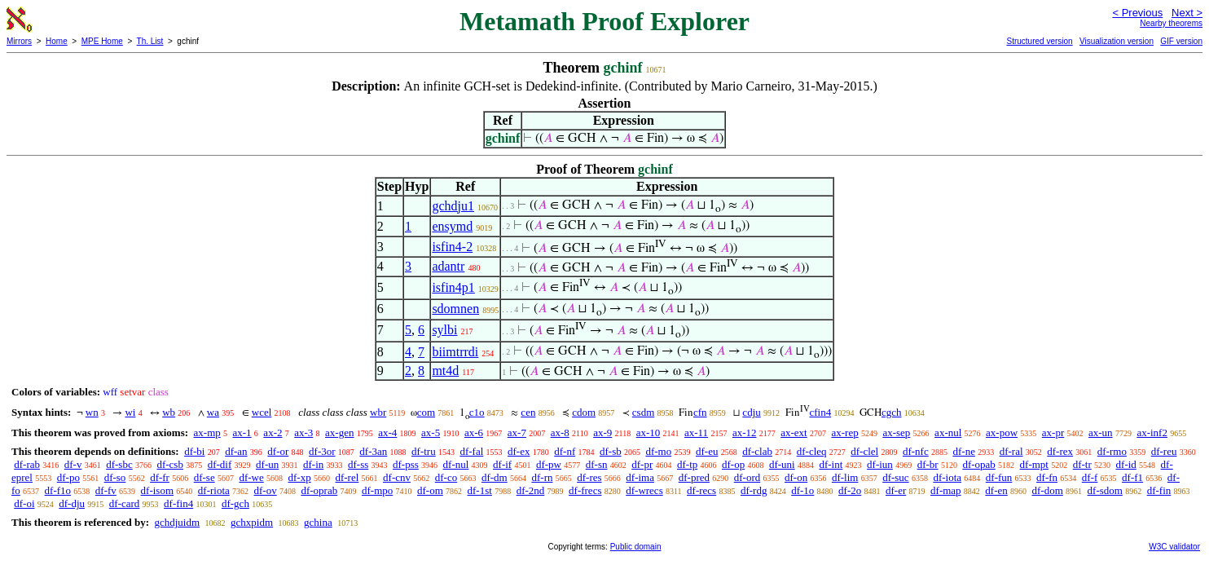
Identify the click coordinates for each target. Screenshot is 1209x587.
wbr (378, 412)
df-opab (978, 464)
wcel (262, 412)
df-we (251, 477)
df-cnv (397, 477)
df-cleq (812, 451)
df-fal (471, 451)
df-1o (802, 490)
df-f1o (58, 490)
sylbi (444, 330)
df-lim (845, 477)
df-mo (658, 451)
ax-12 (744, 432)
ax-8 (560, 432)
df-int (830, 464)
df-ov (265, 490)
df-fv (106, 490)
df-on (796, 477)
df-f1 (1132, 477)
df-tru (423, 451)
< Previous (1137, 13)
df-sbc (119, 464)
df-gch (235, 503)
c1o (477, 412)
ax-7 (517, 432)
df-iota (947, 477)
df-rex (1060, 451)
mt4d (445, 370)
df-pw (548, 464)
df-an (236, 451)
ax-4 (387, 432)
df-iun (880, 464)
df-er (896, 490)
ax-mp (207, 432)
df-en (996, 490)
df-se (204, 477)
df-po (68, 477)
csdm (643, 412)
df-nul (456, 464)
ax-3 (303, 432)
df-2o (849, 490)
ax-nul (947, 432)
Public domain (636, 546)
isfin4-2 (452, 247)
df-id (1126, 464)
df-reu (1164, 451)
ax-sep (896, 432)
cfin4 (821, 412)
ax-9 (602, 432)
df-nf (564, 451)
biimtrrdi (455, 352)
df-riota (214, 490)
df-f (1090, 477)
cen (528, 412)
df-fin (1159, 490)
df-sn (597, 464)
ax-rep (844, 432)
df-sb (611, 451)
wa (213, 412)
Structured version (1039, 41)
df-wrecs (644, 490)
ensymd (452, 226)
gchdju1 (453, 206)
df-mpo (377, 490)
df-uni (782, 464)
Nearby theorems (1171, 23)
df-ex (519, 451)
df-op (733, 464)
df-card (124, 503)
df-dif (220, 464)
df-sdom (1105, 490)
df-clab (757, 451)
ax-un (1100, 432)
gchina (318, 522)
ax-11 (696, 432)
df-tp (687, 464)
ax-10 (648, 432)
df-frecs (585, 490)
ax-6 (473, 432)
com (426, 412)
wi (130, 412)
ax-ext (793, 432)
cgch (891, 412)
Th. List (150, 41)
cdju (751, 412)
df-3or (322, 451)
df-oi (24, 503)
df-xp (299, 477)
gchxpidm (252, 522)
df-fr (159, 477)
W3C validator (1174, 546)
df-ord (747, 477)
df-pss (406, 464)
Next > (1187, 13)
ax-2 (272, 432)
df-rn (541, 477)
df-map (945, 490)
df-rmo (1112, 451)
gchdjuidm (177, 522)
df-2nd (531, 490)
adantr (448, 266)
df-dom (1047, 490)
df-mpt (1034, 464)
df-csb (169, 464)
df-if (502, 464)
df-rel (346, 477)
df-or (277, 451)
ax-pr (1053, 432)
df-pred (694, 477)
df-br (928, 464)
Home (57, 41)
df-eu (707, 451)
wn (92, 412)
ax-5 (430, 432)
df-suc (895, 477)
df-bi (194, 451)
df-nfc (916, 451)
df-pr (642, 464)
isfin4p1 (453, 287)
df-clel (864, 451)
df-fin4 (178, 503)
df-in (313, 464)
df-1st (480, 490)
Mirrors (19, 41)
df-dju (72, 503)
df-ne (963, 451)
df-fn (1046, 477)
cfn (700, 412)
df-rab (27, 464)
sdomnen (455, 309)
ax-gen (339, 432)
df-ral (1011, 451)
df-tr (1082, 464)
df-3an (373, 451)
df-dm (494, 477)
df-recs (701, 490)
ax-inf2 (1151, 432)
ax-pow (1002, 432)
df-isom (157, 490)
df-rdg (754, 490)
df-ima (640, 477)
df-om (430, 490)
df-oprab (319, 490)
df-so (115, 477)
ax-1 (242, 432)
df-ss (358, 464)
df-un (267, 464)
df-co (446, 477)
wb (168, 412)
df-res (589, 477)
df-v (73, 464)
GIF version (1181, 41)
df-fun (999, 477)
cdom (584, 412)
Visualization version (1116, 41)
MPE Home (102, 41)
